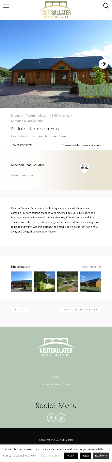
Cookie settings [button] (50, 455)
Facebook (51, 419)
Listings (16, 115)
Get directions (23, 175)
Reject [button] (85, 455)
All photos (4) (91, 266)
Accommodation (37, 115)
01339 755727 (24, 145)
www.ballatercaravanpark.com (83, 145)
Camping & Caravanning (27, 121)
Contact (56, 377)
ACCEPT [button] (71, 455)
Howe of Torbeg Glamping (79, 309)
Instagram (61, 419)
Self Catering (61, 115)
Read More (101, 455)
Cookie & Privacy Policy (56, 384)
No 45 (20, 309)
